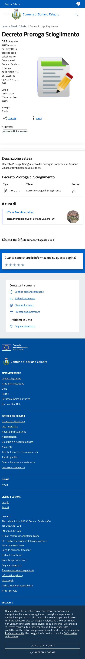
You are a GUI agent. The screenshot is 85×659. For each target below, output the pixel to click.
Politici (5, 394)
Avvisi (23, 26)
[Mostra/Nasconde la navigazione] (6, 14)
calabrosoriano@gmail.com (24, 536)
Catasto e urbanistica (13, 421)
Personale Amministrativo (16, 399)
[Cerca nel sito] (76, 14)
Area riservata (9, 590)
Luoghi (5, 502)
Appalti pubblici (10, 457)
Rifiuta (42, 645)
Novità (14, 26)
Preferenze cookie (14, 633)
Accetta (42, 652)
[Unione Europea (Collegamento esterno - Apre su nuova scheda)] (42, 348)
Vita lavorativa (10, 426)
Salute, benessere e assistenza (18, 462)
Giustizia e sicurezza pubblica (17, 442)
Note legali (7, 580)
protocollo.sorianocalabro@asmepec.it (27, 541)
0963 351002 (13, 526)
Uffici (4, 389)
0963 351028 (13, 531)
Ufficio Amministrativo (20, 212)
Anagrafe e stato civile (14, 431)
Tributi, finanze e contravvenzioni (20, 452)
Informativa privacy (12, 575)
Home (4, 26)
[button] (12, 4)
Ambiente (7, 447)
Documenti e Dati (11, 404)
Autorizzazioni (9, 437)
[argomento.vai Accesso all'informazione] (15, 131)
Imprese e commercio (13, 467)
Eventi (5, 507)
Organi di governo (11, 378)
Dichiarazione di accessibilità (17, 585)
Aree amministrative (13, 383)
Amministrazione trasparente (18, 570)
